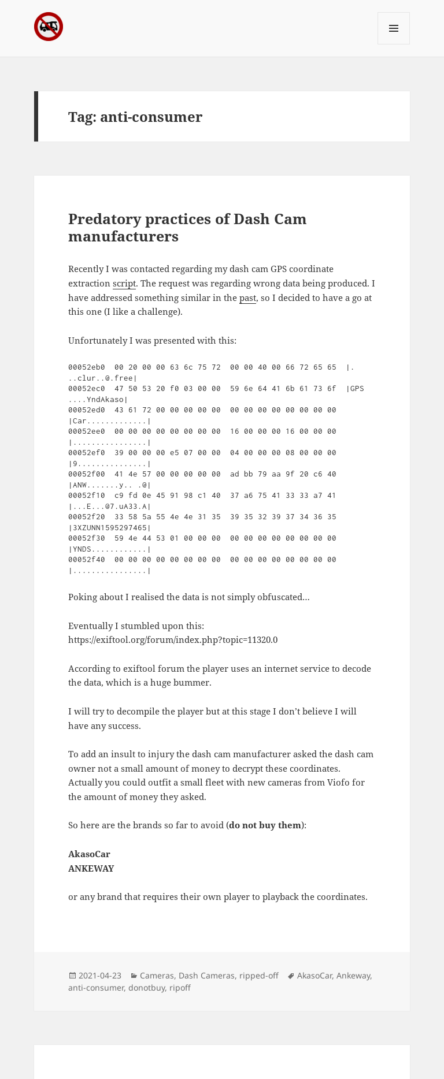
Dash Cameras (207, 975)
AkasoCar (314, 975)
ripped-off (259, 975)
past (247, 297)
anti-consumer (96, 987)
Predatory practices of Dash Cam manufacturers (187, 227)
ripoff (180, 987)
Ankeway (353, 975)
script (124, 283)
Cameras (157, 975)
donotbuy (146, 987)
